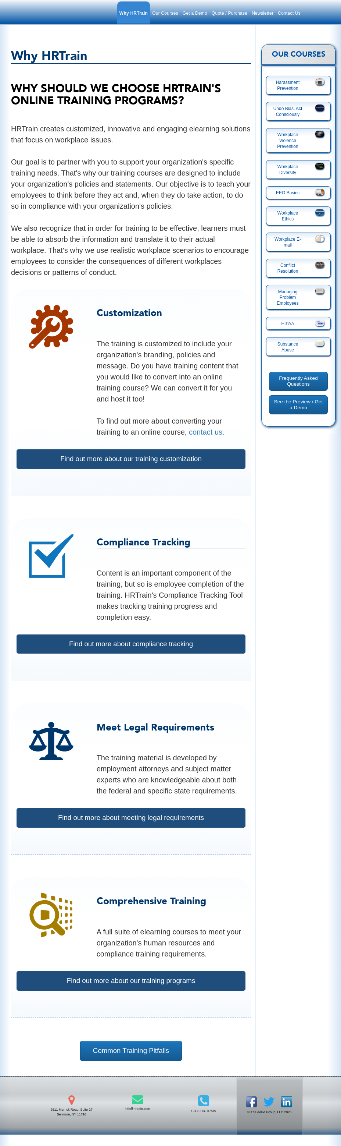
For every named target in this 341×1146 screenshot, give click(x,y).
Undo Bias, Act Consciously (287, 111)
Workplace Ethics (287, 216)
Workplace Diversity (287, 169)
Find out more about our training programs (131, 990)
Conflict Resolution (287, 268)
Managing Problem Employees (287, 297)
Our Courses (165, 13)
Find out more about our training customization (131, 459)
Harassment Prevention (288, 85)
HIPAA (287, 323)
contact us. (207, 432)
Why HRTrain (133, 13)
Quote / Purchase (229, 13)
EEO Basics (287, 192)
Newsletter (262, 13)
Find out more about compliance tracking (131, 647)
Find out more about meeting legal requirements (131, 824)
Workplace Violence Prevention (287, 140)
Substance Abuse (287, 347)
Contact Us (289, 13)
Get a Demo (195, 13)
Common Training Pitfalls (131, 1062)
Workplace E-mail (287, 242)
